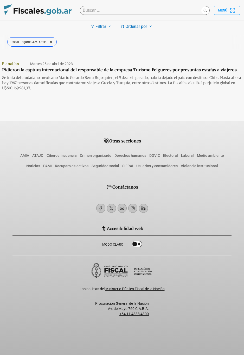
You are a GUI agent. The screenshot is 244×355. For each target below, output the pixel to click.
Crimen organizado (95, 155)
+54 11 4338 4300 (134, 314)
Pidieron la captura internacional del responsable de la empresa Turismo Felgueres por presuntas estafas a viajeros (119, 69)
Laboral (187, 155)
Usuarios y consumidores (157, 166)
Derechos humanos (130, 155)
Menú (227, 10)
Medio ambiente (210, 155)
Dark (137, 245)
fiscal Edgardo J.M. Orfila (32, 42)
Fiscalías (11, 63)
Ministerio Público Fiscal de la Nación (135, 289)
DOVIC (154, 155)
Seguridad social (105, 166)
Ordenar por (137, 26)
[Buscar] (142, 10)
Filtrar (101, 26)
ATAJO (37, 155)
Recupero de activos (71, 166)
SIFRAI (127, 166)
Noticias (33, 166)
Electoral (170, 155)
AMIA (24, 155)
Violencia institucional (199, 166)
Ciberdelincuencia (62, 155)
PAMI (47, 166)
